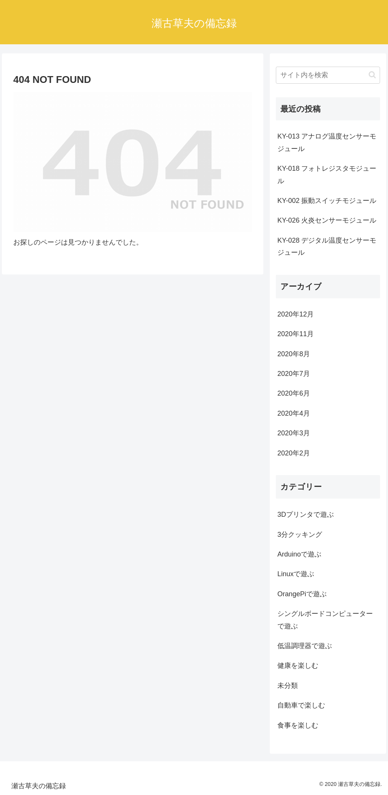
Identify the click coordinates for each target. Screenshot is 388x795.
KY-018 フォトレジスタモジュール (326, 174)
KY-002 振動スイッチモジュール (326, 200)
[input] (328, 75)
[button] (372, 74)
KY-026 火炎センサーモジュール (326, 220)
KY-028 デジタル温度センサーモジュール (326, 246)
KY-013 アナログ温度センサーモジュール (326, 142)
